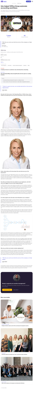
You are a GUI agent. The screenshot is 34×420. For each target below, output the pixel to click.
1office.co (2, 62)
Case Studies (14, 3)
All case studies (4, 387)
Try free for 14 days (7, 289)
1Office (5, 134)
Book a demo (16, 289)
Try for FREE (28, 1)
